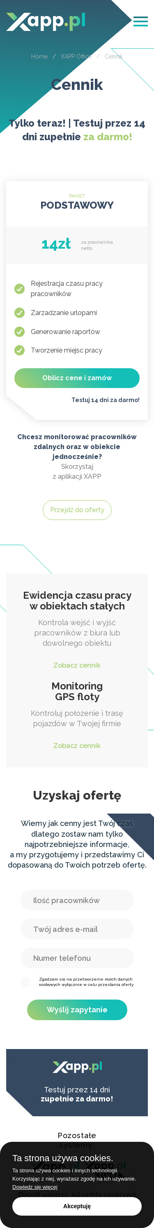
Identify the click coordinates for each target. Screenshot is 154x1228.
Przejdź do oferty (77, 510)
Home (39, 56)
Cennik (114, 56)
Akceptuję (77, 1206)
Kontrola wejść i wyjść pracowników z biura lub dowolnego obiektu (77, 630)
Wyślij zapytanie (77, 1009)
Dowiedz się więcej (34, 1187)
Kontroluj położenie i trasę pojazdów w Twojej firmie (77, 716)
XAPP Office (76, 56)
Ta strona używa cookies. (62, 1158)
